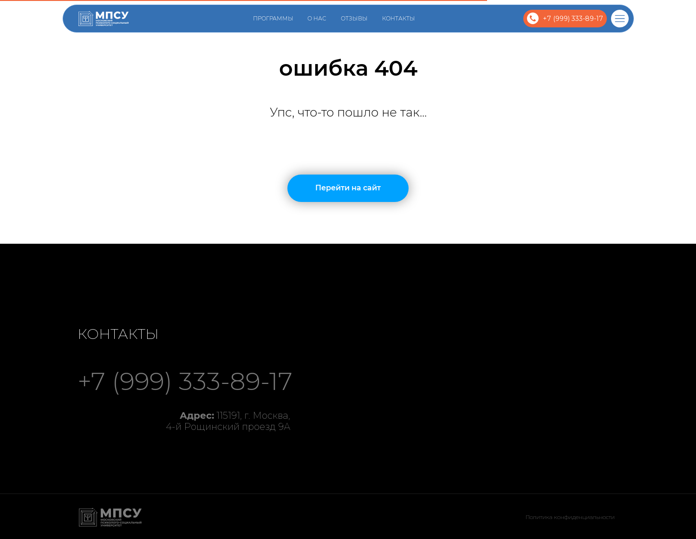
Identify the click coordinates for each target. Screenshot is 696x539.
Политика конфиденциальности (570, 516)
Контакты (398, 18)
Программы (273, 18)
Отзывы (354, 18)
